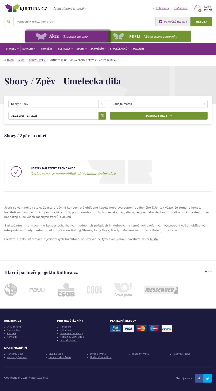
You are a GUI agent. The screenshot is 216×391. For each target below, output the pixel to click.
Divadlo (11, 48)
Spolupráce (13, 330)
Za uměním (97, 48)
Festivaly (64, 48)
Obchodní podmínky (71, 333)
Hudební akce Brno (101, 357)
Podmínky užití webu (72, 337)
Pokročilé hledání (173, 21)
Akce (21, 60)
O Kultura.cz (14, 326)
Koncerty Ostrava (17, 357)
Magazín (138, 48)
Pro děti (47, 48)
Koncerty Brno (15, 354)
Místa (154, 239)
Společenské (119, 48)
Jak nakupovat (68, 340)
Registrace (181, 8)
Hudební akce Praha (60, 357)
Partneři (11, 333)
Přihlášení (161, 8)
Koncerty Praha (140, 354)
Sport (81, 48)
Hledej (201, 21)
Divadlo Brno (56, 354)
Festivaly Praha (181, 354)
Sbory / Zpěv (37, 60)
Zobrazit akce (159, 115)
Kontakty (12, 337)
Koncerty (28, 48)
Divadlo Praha (98, 354)
